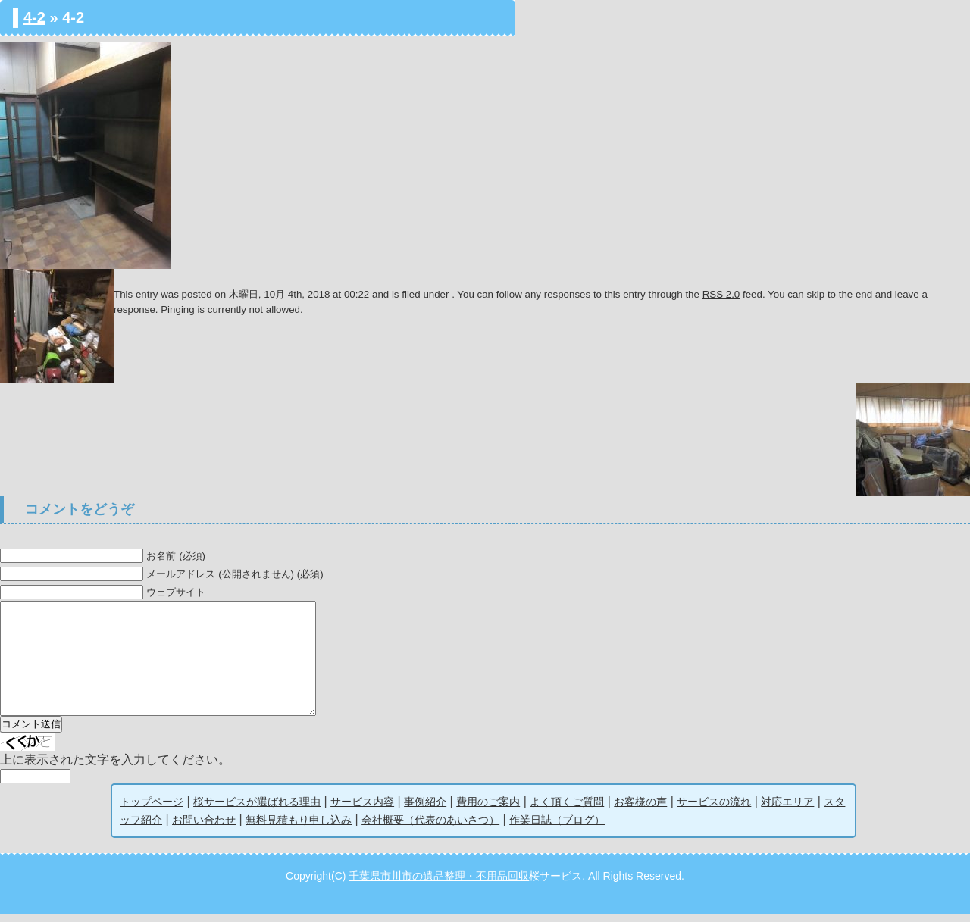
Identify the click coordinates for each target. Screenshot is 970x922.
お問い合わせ (204, 827)
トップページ (151, 809)
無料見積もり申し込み (299, 827)
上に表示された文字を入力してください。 (115, 767)
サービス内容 (362, 809)
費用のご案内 (488, 809)
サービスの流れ (714, 809)
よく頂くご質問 (567, 809)
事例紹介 (425, 809)
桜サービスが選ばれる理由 (257, 809)
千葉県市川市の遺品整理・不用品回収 (439, 883)
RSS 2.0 (721, 294)
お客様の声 (640, 809)
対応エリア (787, 809)
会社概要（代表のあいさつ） (430, 827)
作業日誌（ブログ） (557, 827)
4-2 (34, 17)
